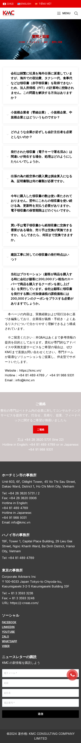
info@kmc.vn (25, 380)
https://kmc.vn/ (30, 370)
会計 (46, 42)
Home (22, 42)
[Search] (76, 13)
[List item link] (40, 622)
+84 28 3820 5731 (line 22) (44, 439)
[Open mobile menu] (63, 13)
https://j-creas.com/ (24, 603)
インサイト (34, 42)
